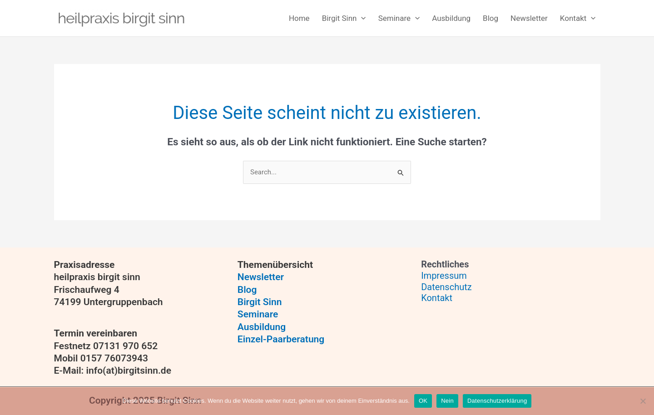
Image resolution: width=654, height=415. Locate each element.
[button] (342, 18)
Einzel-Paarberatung (281, 339)
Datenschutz (446, 287)
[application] (361, 18)
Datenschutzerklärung (497, 400)
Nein (447, 400)
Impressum (444, 275)
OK (423, 400)
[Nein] (642, 400)
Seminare (258, 314)
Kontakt (436, 297)
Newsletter (261, 277)
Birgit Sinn (260, 301)
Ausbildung (262, 326)
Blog (247, 289)
